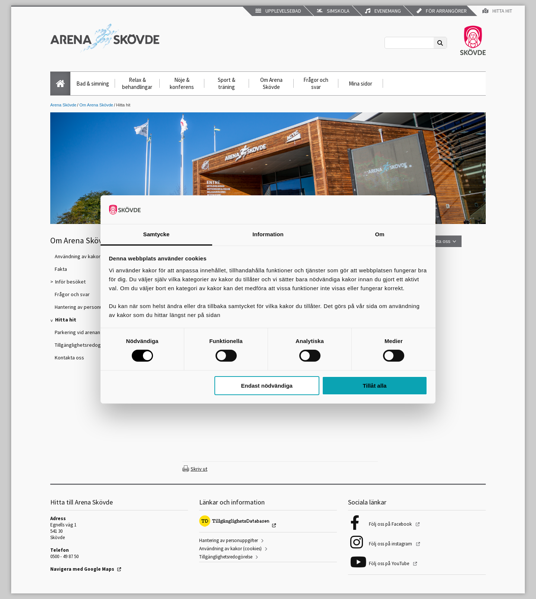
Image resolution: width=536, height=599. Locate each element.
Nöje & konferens (182, 83)
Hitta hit (497, 10)
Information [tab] (268, 234)
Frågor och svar (315, 83)
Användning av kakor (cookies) (230, 548)
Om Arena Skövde (271, 83)
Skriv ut (199, 468)
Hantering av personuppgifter (228, 540)
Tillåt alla (374, 385)
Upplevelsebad (278, 10)
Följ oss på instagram (391, 544)
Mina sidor (360, 83)
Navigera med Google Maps (82, 569)
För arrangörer (442, 10)
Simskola (333, 10)
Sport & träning (226, 83)
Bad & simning (92, 83)
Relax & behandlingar (137, 83)
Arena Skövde (63, 105)
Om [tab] (379, 234)
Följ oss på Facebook (391, 524)
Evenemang (383, 10)
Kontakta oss (436, 241)
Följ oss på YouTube (389, 563)
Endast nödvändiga (267, 385)
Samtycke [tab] (156, 234)
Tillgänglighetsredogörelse (225, 557)
